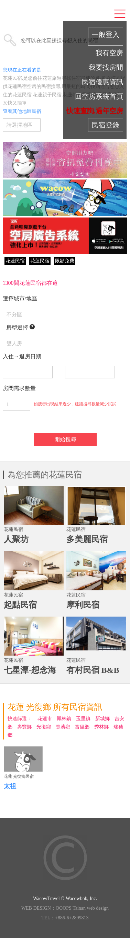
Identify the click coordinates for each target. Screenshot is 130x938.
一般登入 (105, 34)
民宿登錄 (105, 125)
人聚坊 (16, 539)
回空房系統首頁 (99, 96)
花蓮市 (44, 718)
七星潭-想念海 (30, 670)
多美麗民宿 (87, 539)
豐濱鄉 (63, 726)
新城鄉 (102, 718)
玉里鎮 (83, 718)
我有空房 (109, 53)
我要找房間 (106, 67)
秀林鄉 (101, 726)
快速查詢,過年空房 (94, 111)
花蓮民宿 (15, 260)
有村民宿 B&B (92, 670)
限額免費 (64, 260)
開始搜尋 (65, 439)
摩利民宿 (82, 604)
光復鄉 (43, 726)
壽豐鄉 (24, 726)
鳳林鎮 (64, 718)
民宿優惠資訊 (102, 82)
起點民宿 (20, 604)
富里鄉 (82, 726)
